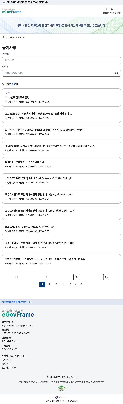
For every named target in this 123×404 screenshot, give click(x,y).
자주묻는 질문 (59, 377)
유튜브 (5, 364)
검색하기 (116, 73)
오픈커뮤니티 (7, 368)
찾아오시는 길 (72, 377)
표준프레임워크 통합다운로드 (14, 302)
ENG (112, 12)
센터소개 (48, 377)
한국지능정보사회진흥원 (12, 355)
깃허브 (5, 359)
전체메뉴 (117, 12)
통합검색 (106, 12)
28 (80, 284)
